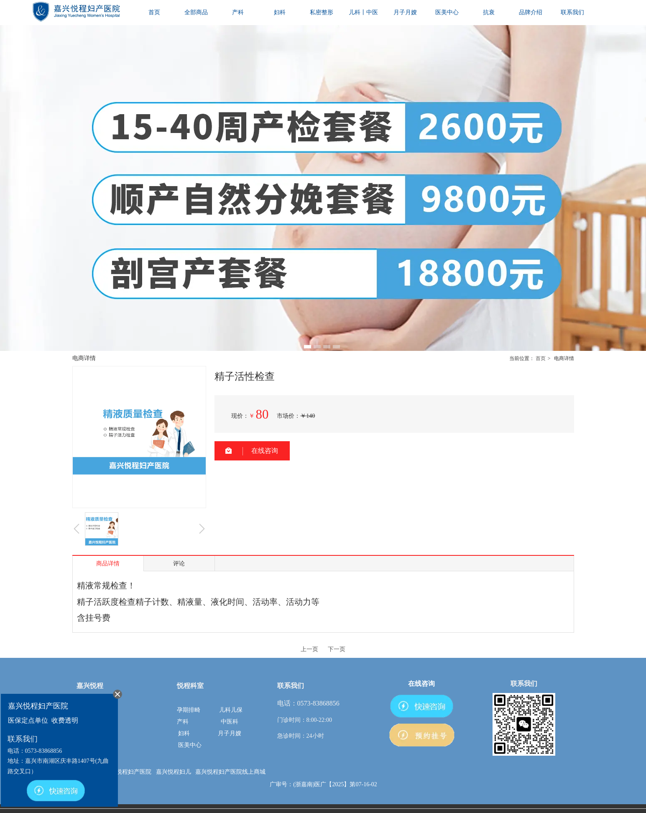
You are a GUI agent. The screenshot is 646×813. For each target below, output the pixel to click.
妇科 (184, 733)
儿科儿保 (231, 710)
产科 (183, 721)
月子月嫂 (229, 733)
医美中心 (190, 745)
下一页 (336, 649)
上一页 (309, 649)
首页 (541, 358)
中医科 (229, 721)
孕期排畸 (188, 710)
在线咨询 (264, 450)
